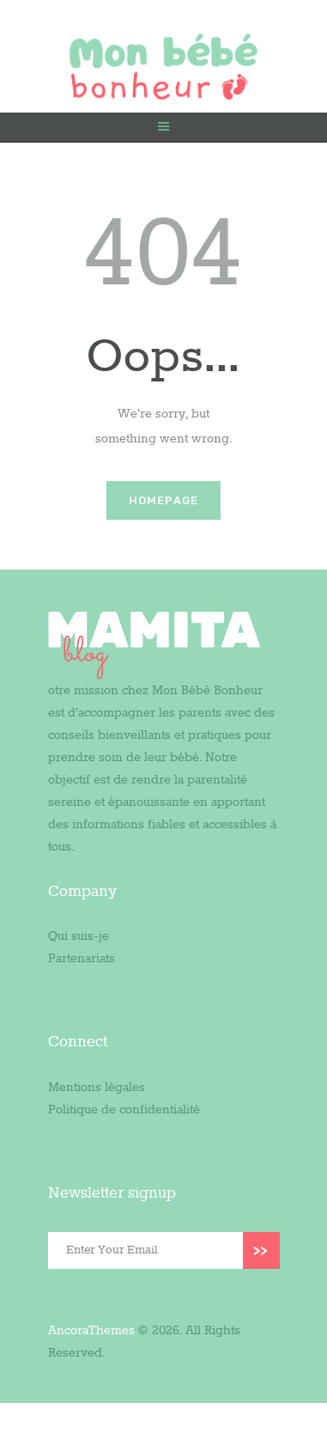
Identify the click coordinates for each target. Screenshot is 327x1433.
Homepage (164, 500)
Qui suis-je (78, 936)
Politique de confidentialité (124, 1110)
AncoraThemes (91, 1330)
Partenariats (81, 959)
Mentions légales (96, 1087)
